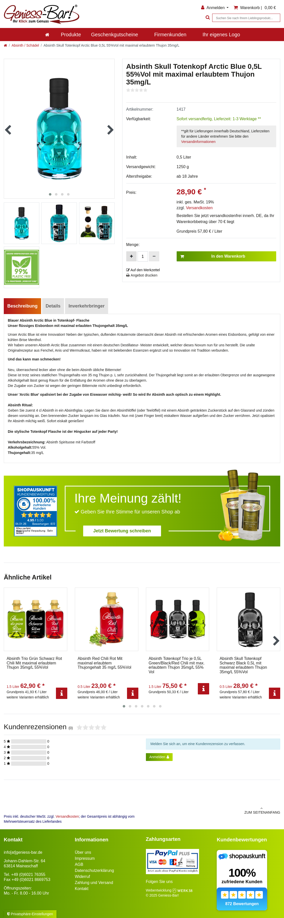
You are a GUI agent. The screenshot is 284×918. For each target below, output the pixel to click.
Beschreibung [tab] (22, 306)
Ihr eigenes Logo (221, 34)
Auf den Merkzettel (143, 270)
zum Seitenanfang (213, 810)
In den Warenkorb (212, 256)
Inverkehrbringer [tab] (87, 306)
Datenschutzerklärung (94, 870)
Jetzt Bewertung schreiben (122, 530)
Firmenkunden (170, 34)
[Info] (61, 693)
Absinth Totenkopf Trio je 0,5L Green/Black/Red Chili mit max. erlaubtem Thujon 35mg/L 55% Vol (177, 665)
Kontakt (81, 888)
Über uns (83, 852)
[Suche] (207, 18)
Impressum (85, 858)
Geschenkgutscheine (114, 34)
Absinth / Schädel (25, 45)
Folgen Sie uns (159, 881)
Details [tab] (53, 306)
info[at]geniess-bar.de (23, 852)
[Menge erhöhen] (131, 256)
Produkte (71, 34)
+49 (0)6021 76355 (28, 874)
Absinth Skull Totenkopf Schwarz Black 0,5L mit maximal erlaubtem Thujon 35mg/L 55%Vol (243, 665)
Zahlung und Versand (94, 882)
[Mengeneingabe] (143, 256)
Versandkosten (199, 208)
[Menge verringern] (154, 256)
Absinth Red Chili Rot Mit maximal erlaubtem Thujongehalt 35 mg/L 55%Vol (104, 662)
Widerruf (82, 876)
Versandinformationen (198, 142)
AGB (79, 864)
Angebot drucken (141, 275)
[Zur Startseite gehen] (5, 45)
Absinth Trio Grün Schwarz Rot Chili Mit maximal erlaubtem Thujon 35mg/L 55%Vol (34, 662)
